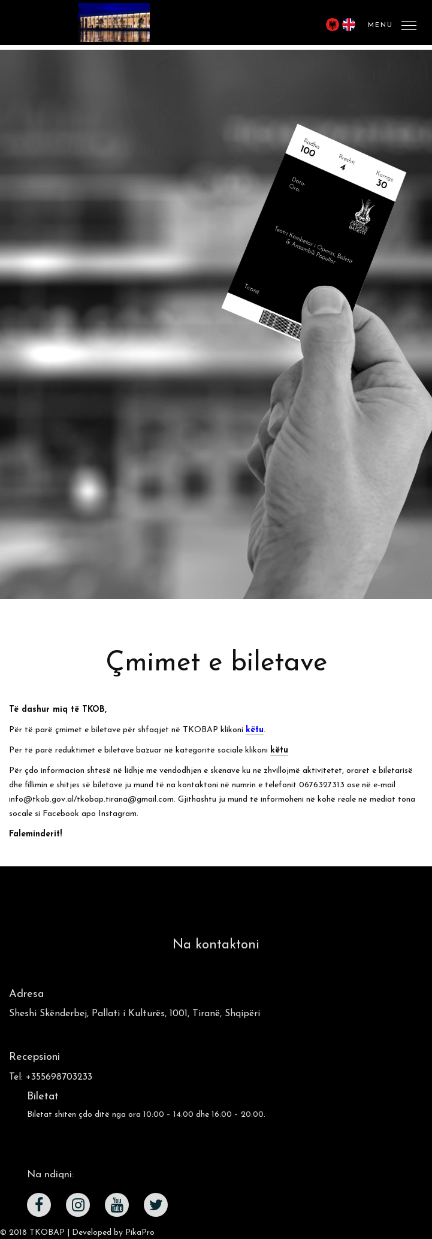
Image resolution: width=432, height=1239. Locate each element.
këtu (279, 750)
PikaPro (140, 1232)
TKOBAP (47, 1232)
